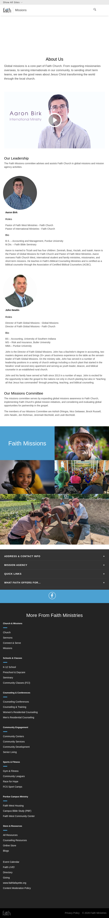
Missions (7, 648)
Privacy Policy (72, 913)
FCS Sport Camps (12, 786)
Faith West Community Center (19, 816)
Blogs (6, 850)
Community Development (16, 746)
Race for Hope (10, 781)
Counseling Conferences (16, 701)
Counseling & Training (14, 707)
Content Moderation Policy (17, 888)
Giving (6, 877)
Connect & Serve (12, 643)
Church (7, 632)
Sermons (8, 637)
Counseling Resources (15, 840)
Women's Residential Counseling (20, 712)
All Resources (10, 835)
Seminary (8, 677)
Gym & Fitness (11, 771)
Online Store (9, 845)
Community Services (14, 741)
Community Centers (13, 736)
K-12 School (9, 667)
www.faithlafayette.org (14, 883)
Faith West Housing (13, 805)
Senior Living (10, 752)
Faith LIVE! (9, 867)
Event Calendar (11, 862)
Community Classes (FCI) (16, 682)
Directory (8, 872)
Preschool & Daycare (14, 672)
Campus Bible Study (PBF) (17, 811)
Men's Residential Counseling (18, 717)
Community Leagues (14, 776)
